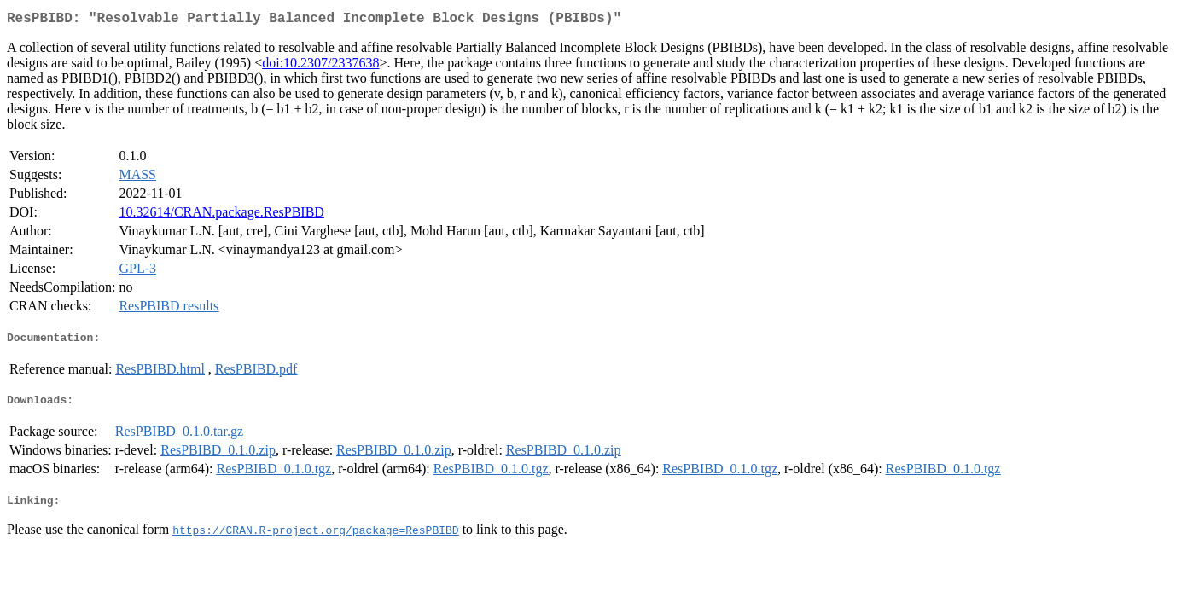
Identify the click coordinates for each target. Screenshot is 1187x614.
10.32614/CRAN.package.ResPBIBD (221, 215)
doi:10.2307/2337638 (320, 66)
